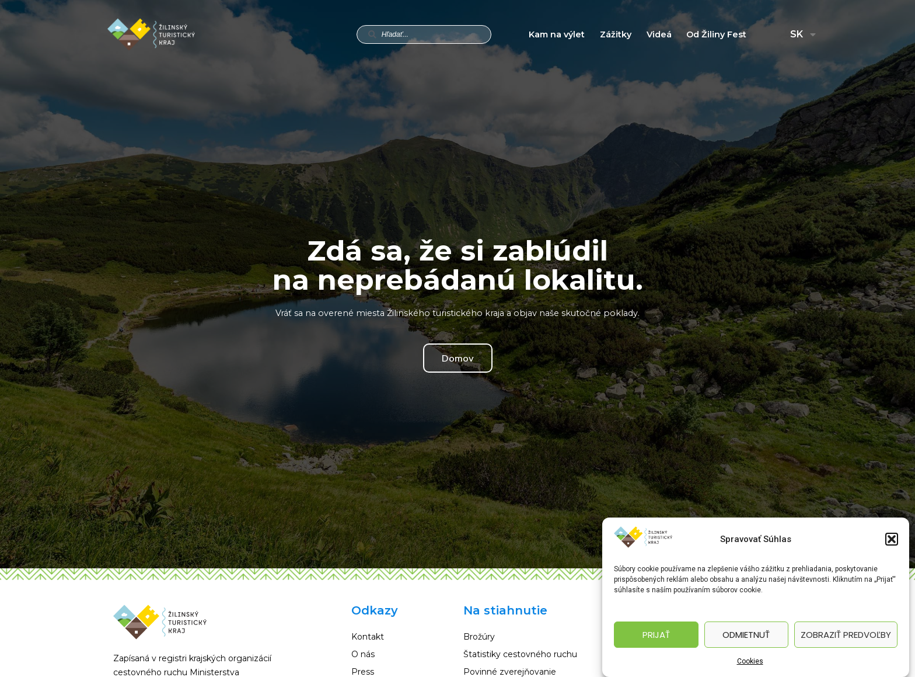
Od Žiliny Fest (716, 34)
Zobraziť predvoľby (846, 635)
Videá (659, 34)
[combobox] (424, 34)
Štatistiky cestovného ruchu (520, 654)
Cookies (750, 661)
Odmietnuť (746, 635)
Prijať (656, 635)
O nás (363, 654)
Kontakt (367, 636)
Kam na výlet (557, 34)
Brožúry (479, 636)
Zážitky (615, 34)
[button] (891, 539)
